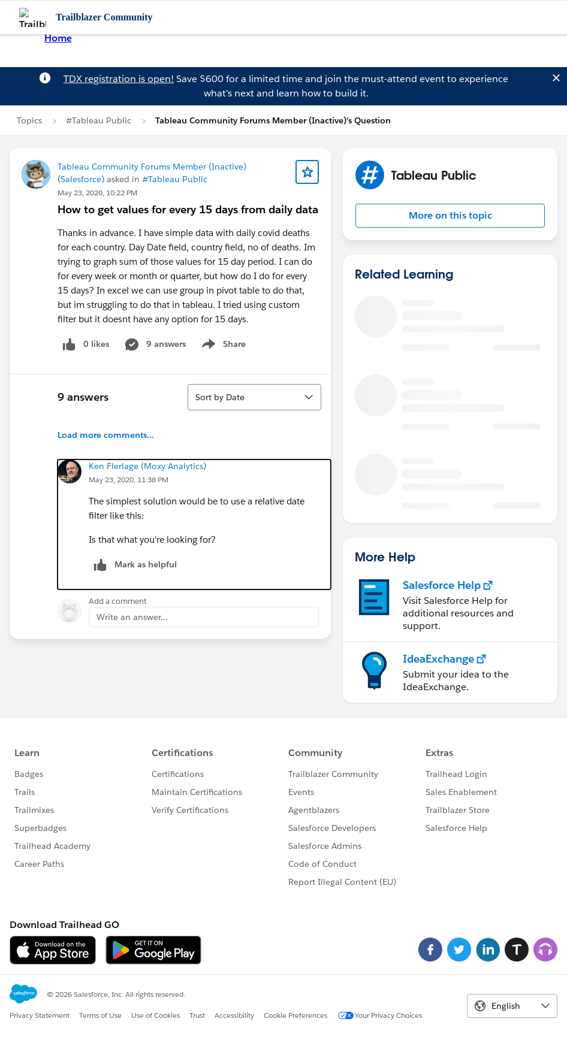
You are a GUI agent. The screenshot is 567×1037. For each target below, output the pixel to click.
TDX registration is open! (119, 78)
